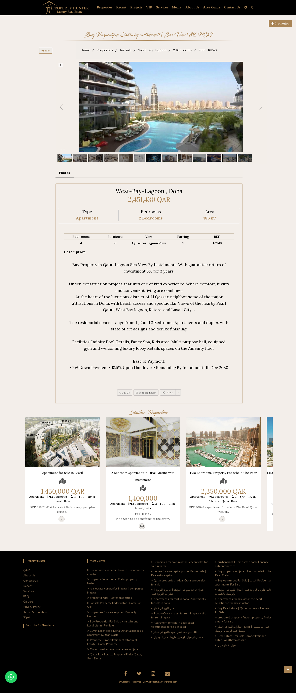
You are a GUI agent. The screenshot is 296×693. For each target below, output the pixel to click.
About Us (29, 575)
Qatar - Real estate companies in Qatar (113, 649)
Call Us (124, 392)
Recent (28, 585)
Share (168, 392)
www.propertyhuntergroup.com (160, 681)
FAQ (26, 596)
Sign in (27, 617)
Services (162, 7)
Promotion (280, 23)
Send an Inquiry (146, 392)
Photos (64, 172)
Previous (31, 442)
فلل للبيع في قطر (162, 608)
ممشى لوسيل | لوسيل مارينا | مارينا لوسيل (177, 637)
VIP (149, 7)
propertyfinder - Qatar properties (109, 597)
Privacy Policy (31, 606)
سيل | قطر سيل (225, 645)
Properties (104, 7)
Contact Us (30, 580)
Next (94, 442)
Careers (28, 601)
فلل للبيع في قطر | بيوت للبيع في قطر (174, 632)
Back (45, 50)
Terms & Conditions (35, 612)
